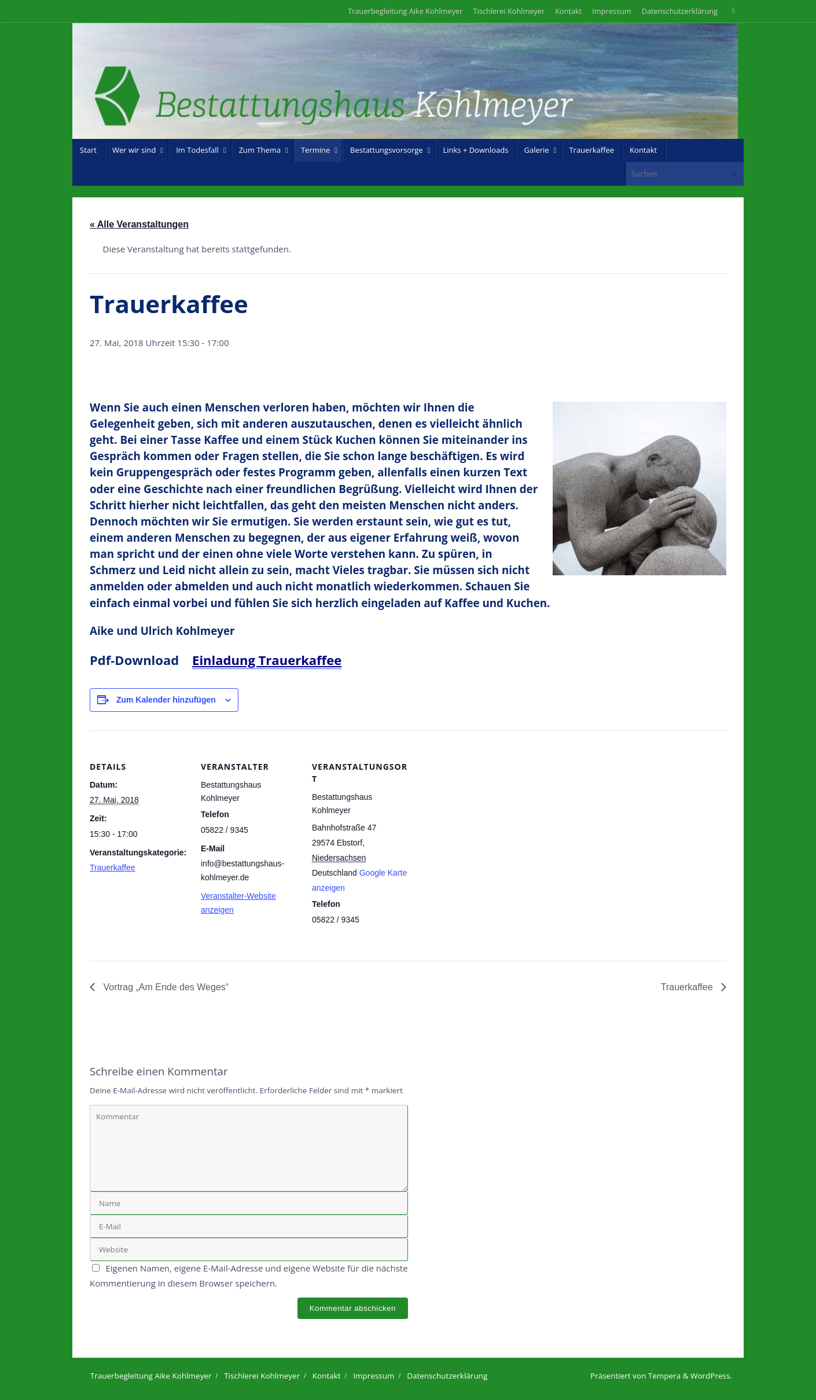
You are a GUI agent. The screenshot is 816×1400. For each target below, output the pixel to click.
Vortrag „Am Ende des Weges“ (165, 987)
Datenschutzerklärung (680, 11)
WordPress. (711, 1375)
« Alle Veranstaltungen (139, 224)
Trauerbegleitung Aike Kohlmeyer (405, 11)
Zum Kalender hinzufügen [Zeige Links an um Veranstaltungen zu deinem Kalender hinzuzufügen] (166, 699)
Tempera (664, 1375)
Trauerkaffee (112, 867)
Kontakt (568, 11)
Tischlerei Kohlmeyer (509, 11)
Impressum (611, 11)
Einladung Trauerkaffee (266, 659)
